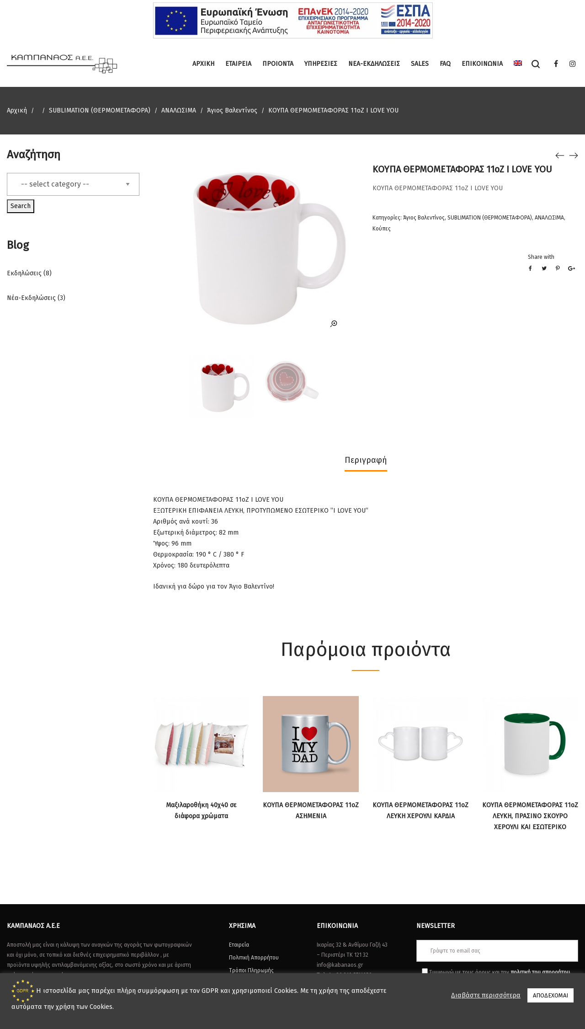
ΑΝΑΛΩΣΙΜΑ (178, 110)
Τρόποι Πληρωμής (251, 970)
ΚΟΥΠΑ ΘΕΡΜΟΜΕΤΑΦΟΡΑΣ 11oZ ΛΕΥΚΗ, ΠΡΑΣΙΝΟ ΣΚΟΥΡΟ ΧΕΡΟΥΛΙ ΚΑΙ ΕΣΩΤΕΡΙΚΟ (530, 816)
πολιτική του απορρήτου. (541, 972)
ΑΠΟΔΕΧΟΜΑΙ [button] (550, 995)
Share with (541, 257)
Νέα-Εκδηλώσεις (31, 298)
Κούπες (381, 228)
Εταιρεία (239, 945)
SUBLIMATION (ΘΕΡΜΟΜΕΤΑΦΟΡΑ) (99, 110)
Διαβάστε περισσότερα (486, 995)
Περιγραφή (366, 460)
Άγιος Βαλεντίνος (232, 110)
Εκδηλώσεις (24, 273)
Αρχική (17, 110)
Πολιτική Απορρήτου (254, 957)
